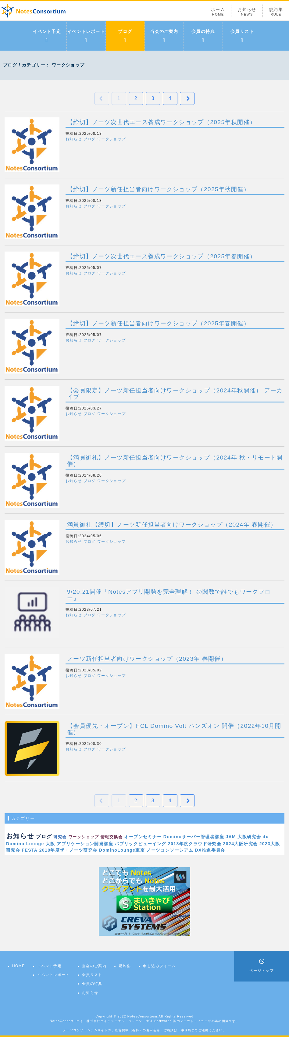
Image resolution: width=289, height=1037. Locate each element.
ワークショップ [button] (111, 139)
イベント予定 (47, 36)
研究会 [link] (59, 837)
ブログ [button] (90, 139)
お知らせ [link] (20, 835)
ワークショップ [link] (83, 837)
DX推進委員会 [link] (210, 850)
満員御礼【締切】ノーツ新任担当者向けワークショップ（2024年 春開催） (172, 524)
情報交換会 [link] (112, 837)
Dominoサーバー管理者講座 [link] (193, 836)
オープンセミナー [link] (143, 836)
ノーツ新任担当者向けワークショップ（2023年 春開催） (147, 659)
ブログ (125, 36)
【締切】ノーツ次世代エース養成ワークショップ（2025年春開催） (161, 256)
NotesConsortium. (143, 1016)
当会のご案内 (164, 36)
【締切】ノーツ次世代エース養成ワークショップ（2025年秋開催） (161, 122)
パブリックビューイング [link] (140, 843)
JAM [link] (231, 836)
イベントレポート (86, 36)
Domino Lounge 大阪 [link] (30, 843)
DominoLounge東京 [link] (122, 850)
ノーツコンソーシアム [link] (169, 850)
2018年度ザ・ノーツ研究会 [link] (68, 850)
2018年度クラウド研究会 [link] (194, 843)
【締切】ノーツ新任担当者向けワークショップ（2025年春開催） (158, 323)
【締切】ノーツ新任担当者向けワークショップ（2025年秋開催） (158, 189)
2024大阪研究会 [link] (240, 843)
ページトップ (261, 970)
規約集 (276, 11)
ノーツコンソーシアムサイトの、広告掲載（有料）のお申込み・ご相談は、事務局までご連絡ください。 (144, 1030)
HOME (18, 966)
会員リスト (242, 36)
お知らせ (246, 11)
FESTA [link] (30, 850)
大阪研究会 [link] (249, 836)
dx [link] (266, 836)
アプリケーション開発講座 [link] (85, 843)
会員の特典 (203, 36)
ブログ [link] (44, 836)
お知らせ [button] (74, 139)
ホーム (218, 11)
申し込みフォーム (159, 966)
